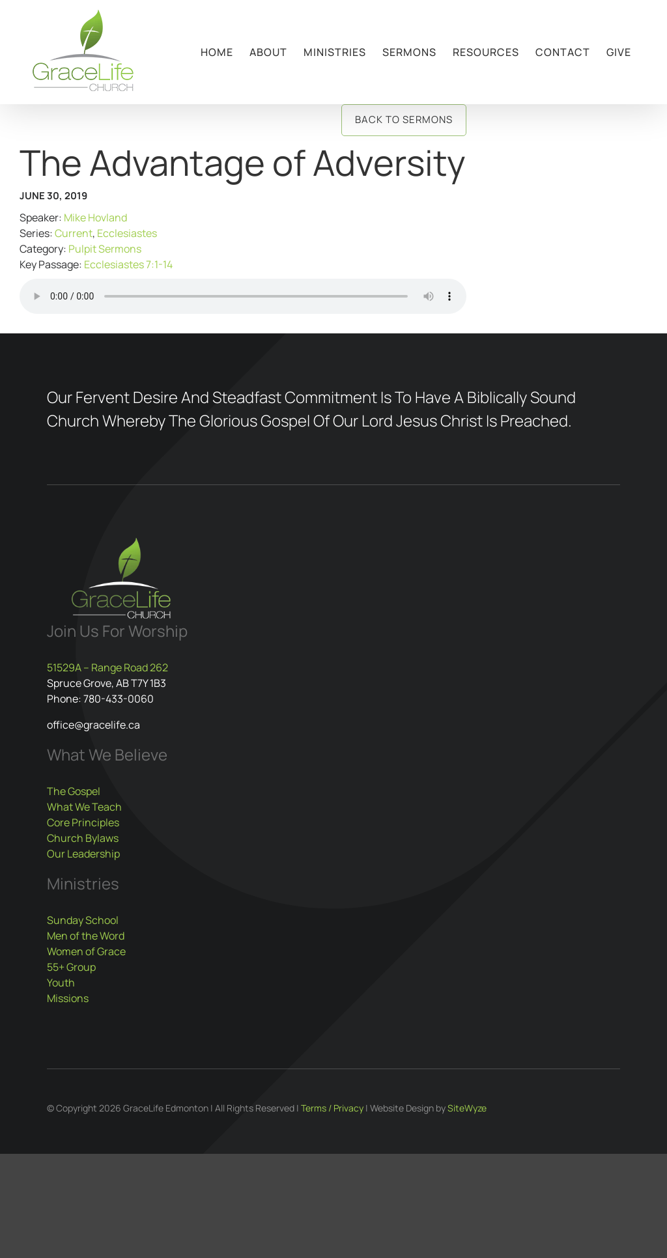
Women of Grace (86, 951)
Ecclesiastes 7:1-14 (128, 264)
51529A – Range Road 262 (107, 667)
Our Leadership (83, 853)
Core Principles (83, 822)
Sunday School (83, 920)
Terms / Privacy (332, 1108)
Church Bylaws (83, 838)
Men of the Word (85, 936)
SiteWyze (467, 1108)
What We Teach (84, 807)
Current (73, 233)
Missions (68, 998)
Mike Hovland (95, 217)
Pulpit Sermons (104, 249)
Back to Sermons (404, 119)
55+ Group (71, 967)
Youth (61, 982)
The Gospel (73, 791)
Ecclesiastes (127, 233)
